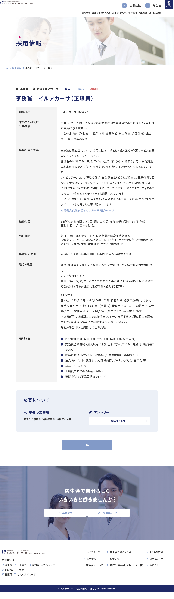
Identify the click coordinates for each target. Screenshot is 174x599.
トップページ (93, 554)
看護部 (8, 581)
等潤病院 (129, 5)
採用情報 (79, 12)
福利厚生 (136, 12)
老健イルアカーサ (26, 581)
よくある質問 (149, 12)
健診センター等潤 (14, 576)
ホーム (5, 68)
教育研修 (115, 560)
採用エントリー (119, 422)
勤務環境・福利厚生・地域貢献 (126, 567)
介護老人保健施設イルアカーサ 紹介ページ (87, 210)
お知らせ (154, 567)
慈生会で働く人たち (95, 12)
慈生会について (113, 12)
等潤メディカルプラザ (43, 571)
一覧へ (87, 447)
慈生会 (150, 5)
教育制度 (126, 12)
